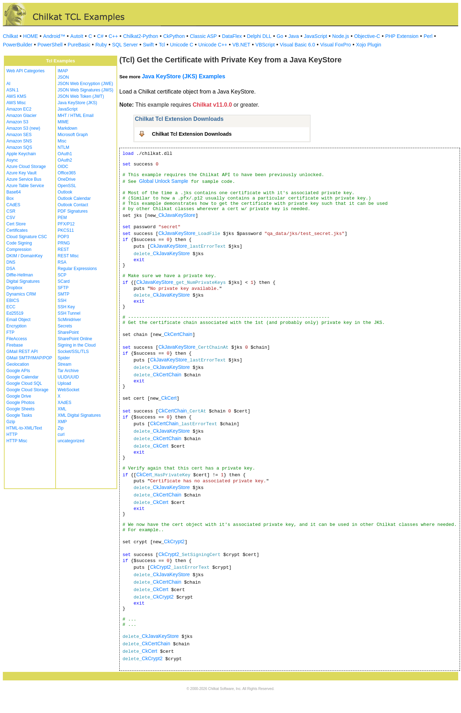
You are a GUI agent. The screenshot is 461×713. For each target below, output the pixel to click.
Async (12, 160)
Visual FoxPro (335, 44)
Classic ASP (203, 36)
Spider (64, 357)
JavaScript (315, 36)
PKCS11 (66, 230)
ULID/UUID (68, 377)
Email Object (18, 319)
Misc (62, 141)
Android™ (54, 36)
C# (100, 36)
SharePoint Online (75, 338)
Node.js (340, 36)
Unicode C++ (212, 44)
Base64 (13, 192)
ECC (10, 306)
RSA (62, 262)
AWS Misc (16, 102)
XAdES (65, 402)
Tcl (162, 44)
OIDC (63, 166)
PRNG (64, 243)
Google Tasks (19, 415)
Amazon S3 (17, 121)
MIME (63, 121)
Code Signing (19, 243)
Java (293, 36)
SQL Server (125, 44)
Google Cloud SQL (24, 383)
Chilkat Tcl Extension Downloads (192, 134)
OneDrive (67, 179)
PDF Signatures (73, 211)
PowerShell (50, 44)
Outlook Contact (73, 204)
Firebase (14, 345)
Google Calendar (22, 377)
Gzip (10, 421)
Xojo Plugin (368, 44)
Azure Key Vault (21, 172)
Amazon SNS (19, 141)
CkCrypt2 (174, 541)
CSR (10, 211)
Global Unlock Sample (163, 181)
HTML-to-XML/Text (24, 428)
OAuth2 (65, 160)
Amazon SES (19, 134)
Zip (61, 428)
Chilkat (10, 36)
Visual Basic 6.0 (297, 44)
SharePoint (68, 332)
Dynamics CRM (21, 294)
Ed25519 (14, 313)
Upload (64, 383)
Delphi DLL (259, 36)
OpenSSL (67, 185)
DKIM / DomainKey (24, 255)
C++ (113, 36)
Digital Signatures (23, 281)
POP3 (63, 236)
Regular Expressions (77, 268)
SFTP (63, 287)
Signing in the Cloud (77, 345)
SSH (62, 300)
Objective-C (367, 36)
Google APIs (18, 370)
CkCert (169, 398)
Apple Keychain (21, 153)
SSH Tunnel (69, 313)
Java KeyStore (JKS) (77, 102)
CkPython (174, 36)
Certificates (17, 230)
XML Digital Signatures (79, 415)
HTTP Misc (16, 440)
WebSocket (68, 389)
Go (280, 36)
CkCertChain (178, 334)
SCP (62, 275)
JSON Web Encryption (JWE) (85, 83)
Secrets (65, 326)
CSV (10, 217)
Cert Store (16, 223)
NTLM (63, 147)
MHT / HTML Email (75, 115)
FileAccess (16, 338)
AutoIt (77, 36)
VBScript (264, 44)
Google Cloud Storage (27, 389)
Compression (19, 249)
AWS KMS (16, 96)
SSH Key (66, 306)
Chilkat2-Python (140, 36)
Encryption (16, 326)
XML (62, 408)
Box (10, 198)
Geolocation (17, 364)
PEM (62, 217)
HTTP (11, 434)
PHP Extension (402, 36)
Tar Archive (68, 370)
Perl (427, 36)
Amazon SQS (19, 147)
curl (61, 434)
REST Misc (68, 255)
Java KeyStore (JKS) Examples (183, 76)
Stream (65, 364)
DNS (10, 262)
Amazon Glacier (21, 115)
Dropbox (14, 287)
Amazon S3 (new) (23, 128)
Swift (148, 44)
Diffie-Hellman (19, 275)
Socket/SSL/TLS (73, 351)
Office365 (67, 172)
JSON (63, 77)
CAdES (13, 204)
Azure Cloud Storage (26, 166)
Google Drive (18, 396)
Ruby (101, 44)
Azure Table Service (25, 185)
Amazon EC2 (19, 109)
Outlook (65, 192)
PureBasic (79, 44)
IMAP (63, 70)
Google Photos (20, 402)
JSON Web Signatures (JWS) (85, 90)
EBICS (12, 300)
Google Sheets (20, 408)
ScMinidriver (69, 319)
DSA (10, 268)
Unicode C (181, 44)
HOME (30, 36)
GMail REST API (22, 351)
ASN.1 (12, 90)
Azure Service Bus (23, 179)
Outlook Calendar (74, 198)
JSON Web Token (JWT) (81, 96)
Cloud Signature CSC (26, 236)
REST (63, 249)
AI (8, 83)
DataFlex (232, 36)
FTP (10, 332)
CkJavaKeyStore (176, 215)
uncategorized (71, 440)
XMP (62, 421)
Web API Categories (25, 70)
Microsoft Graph (73, 134)
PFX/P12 (66, 223)
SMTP (63, 294)
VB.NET (241, 44)
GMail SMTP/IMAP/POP (29, 357)
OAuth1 (65, 153)
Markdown (67, 128)
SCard (64, 281)
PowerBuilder (17, 44)
